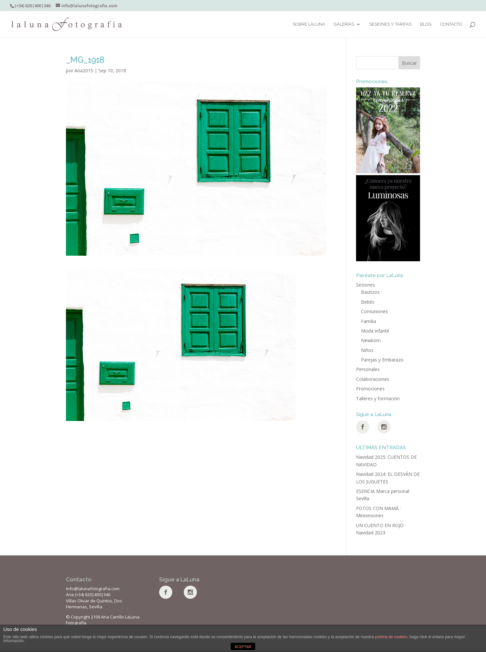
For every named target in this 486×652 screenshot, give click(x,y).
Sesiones (365, 285)
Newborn (371, 340)
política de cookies (391, 637)
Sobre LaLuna (309, 24)
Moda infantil (375, 331)
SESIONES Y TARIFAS (390, 24)
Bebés (367, 302)
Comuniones (374, 311)
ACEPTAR (243, 647)
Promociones (370, 388)
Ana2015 (83, 70)
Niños (367, 350)
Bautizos (370, 292)
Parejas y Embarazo (382, 360)
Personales (368, 369)
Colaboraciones (372, 379)
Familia (368, 321)
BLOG (426, 24)
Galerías (344, 24)
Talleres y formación (378, 398)
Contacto (451, 24)
